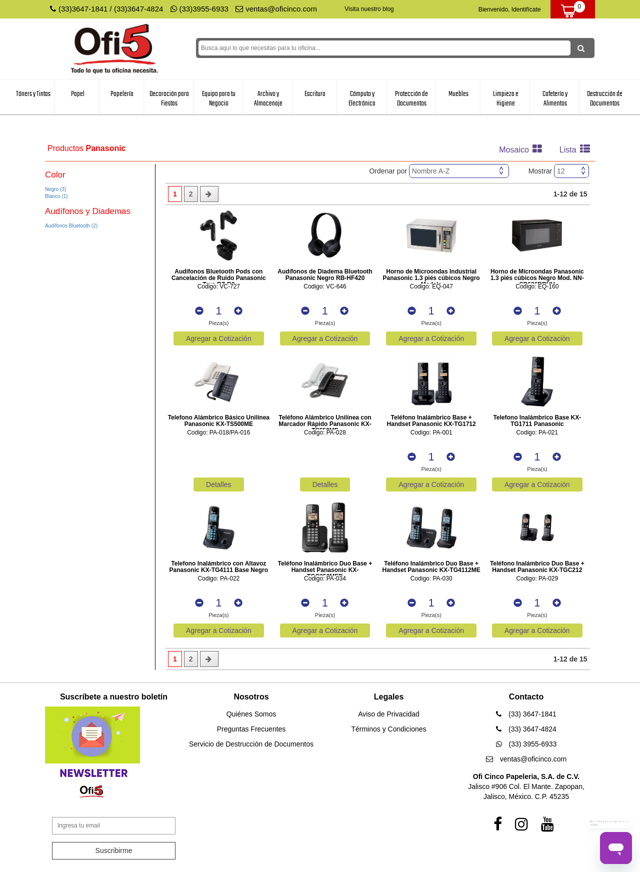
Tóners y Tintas (33, 94)
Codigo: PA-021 (537, 433)
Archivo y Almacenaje (268, 99)
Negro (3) (55, 189)
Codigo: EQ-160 (537, 287)
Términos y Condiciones (388, 729)
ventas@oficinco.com (276, 8)
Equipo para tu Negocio (219, 99)
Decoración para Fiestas (169, 99)
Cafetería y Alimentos (555, 99)
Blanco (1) (56, 196)
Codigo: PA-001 (431, 433)
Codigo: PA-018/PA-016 (218, 433)
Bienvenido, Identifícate (509, 9)
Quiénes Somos (251, 714)
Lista (577, 150)
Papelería (122, 94)
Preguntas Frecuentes (251, 729)
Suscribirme (114, 850)
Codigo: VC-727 (219, 287)
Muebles (458, 94)
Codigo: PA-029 (537, 579)
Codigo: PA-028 (325, 433)
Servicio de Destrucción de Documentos (251, 744)
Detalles (219, 484)
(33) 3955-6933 (526, 744)
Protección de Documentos (411, 99)
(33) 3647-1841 (526, 714)
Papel (77, 94)
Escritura (315, 94)
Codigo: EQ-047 (431, 287)
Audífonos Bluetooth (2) (71, 225)
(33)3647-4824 (138, 8)
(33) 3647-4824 (526, 729)
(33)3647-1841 (83, 8)
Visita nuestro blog (369, 9)
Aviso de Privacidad (389, 714)
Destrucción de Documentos (604, 99)
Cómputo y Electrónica (362, 99)
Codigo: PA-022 (219, 579)
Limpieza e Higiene (505, 99)
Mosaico (523, 150)
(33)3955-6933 (199, 8)
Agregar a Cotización (219, 338)
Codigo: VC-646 (325, 287)
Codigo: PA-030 (431, 579)
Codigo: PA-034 (325, 579)
